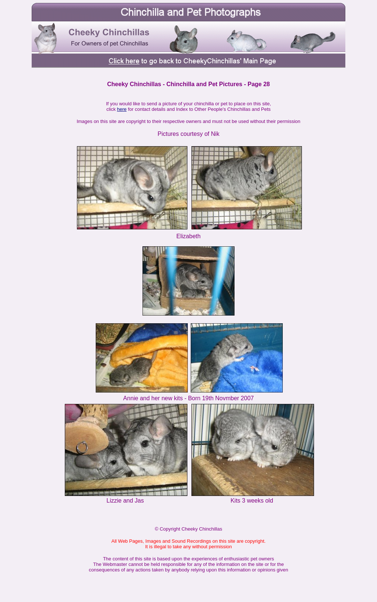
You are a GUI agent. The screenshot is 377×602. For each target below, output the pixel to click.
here (122, 109)
